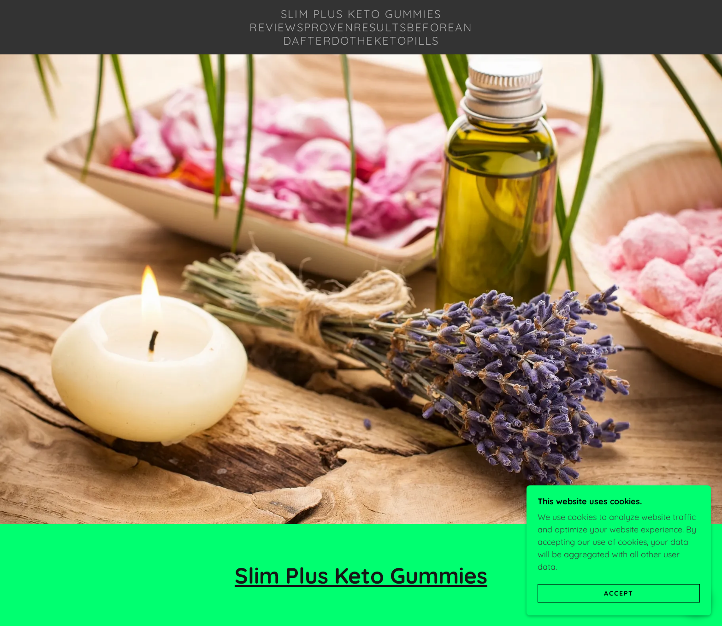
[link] (361, 41)
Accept (618, 593)
